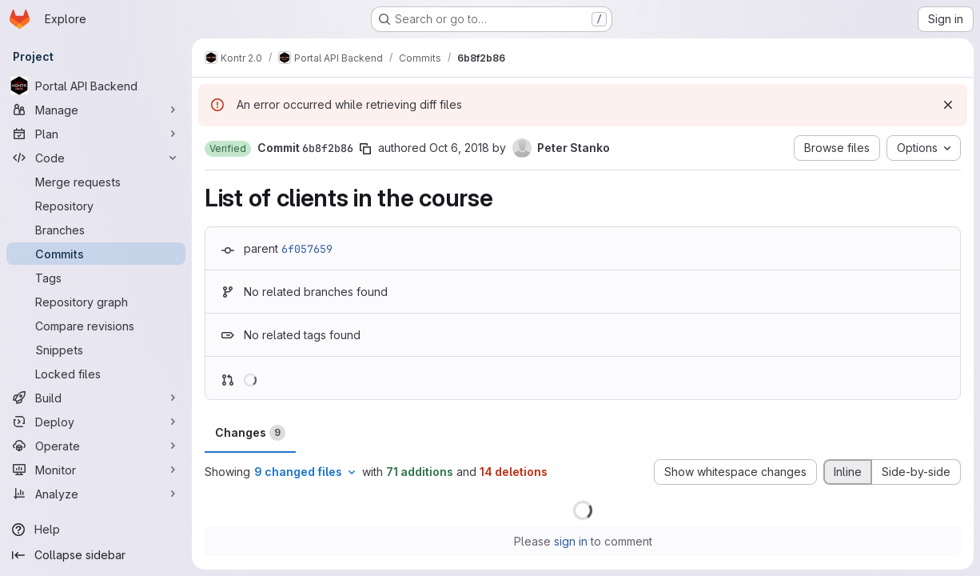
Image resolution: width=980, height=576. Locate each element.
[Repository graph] (95, 301)
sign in (571, 541)
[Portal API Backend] (95, 85)
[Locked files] (95, 373)
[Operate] (95, 445)
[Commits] (95, 253)
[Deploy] (95, 421)
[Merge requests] (95, 181)
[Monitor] (95, 469)
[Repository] (95, 205)
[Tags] (95, 277)
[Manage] (95, 109)
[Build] (95, 397)
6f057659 (307, 249)
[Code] (95, 157)
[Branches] (95, 229)
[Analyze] (95, 493)
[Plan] (95, 133)
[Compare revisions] (95, 325)
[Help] (95, 529)
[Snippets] (95, 349)
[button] (228, 149)
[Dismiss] (948, 104)
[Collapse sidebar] (95, 555)
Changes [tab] (250, 433)
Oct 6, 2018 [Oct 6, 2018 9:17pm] (459, 147)
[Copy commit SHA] (365, 148)
